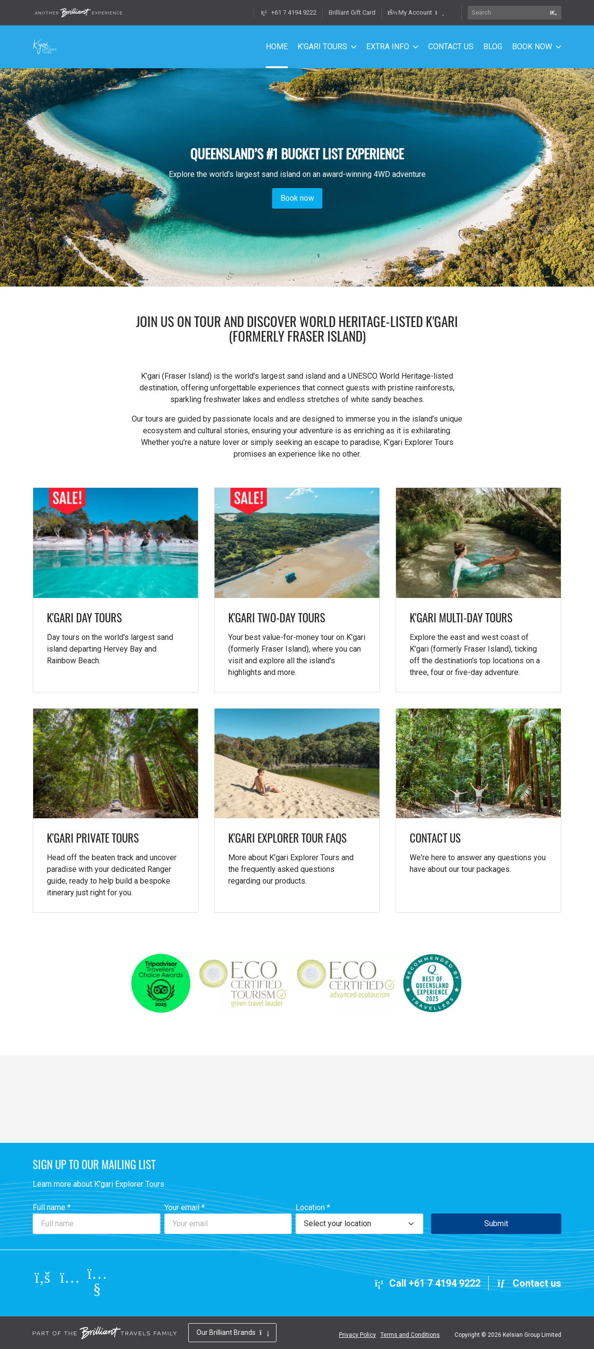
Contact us (528, 1283)
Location (313, 1207)
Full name (52, 1207)
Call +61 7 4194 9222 (426, 1283)
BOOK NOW (532, 46)
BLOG (492, 46)
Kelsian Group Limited (532, 1334)
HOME (277, 46)
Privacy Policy (357, 1335)
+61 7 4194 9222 (288, 12)
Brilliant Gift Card (352, 12)
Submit (496, 1223)
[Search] (507, 12)
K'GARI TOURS (322, 46)
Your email (184, 1207)
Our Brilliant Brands (232, 1332)
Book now (297, 198)
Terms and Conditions (410, 1335)
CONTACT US (451, 46)
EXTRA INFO (387, 46)
